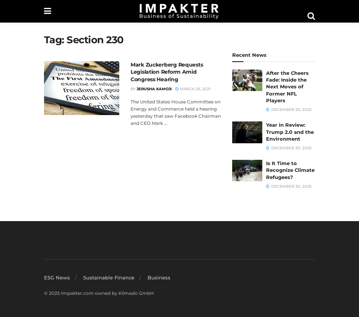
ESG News (57, 278)
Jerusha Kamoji (154, 88)
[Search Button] (311, 16)
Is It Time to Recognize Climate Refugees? (290, 170)
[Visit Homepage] (179, 11)
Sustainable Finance (108, 278)
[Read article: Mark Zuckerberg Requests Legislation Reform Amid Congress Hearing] (81, 88)
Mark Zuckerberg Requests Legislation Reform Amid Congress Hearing (167, 72)
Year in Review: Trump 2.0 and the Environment (290, 131)
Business (159, 278)
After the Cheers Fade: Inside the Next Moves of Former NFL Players (287, 86)
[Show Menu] (47, 11)
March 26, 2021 (193, 88)
